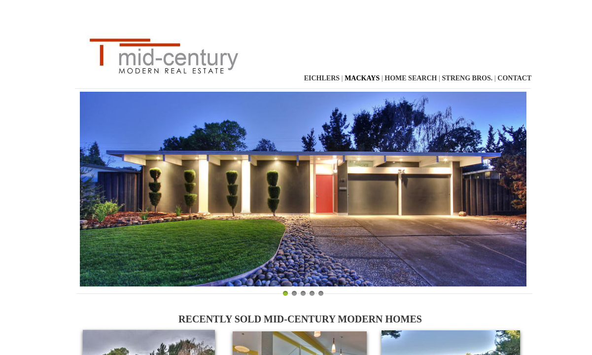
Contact (514, 78)
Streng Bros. (467, 78)
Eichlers (323, 78)
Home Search (410, 78)
